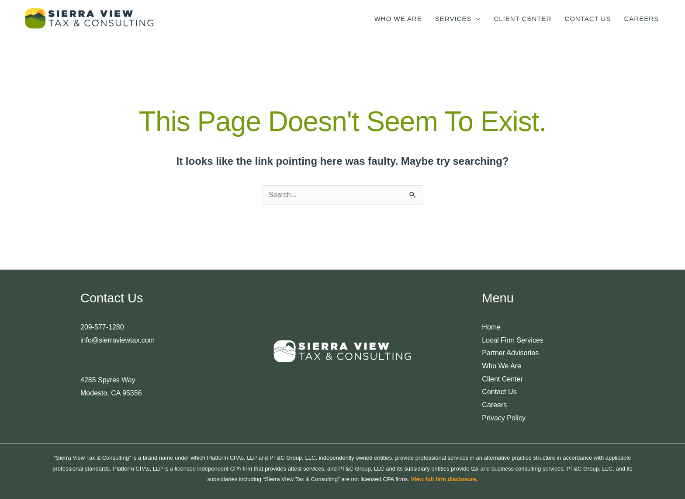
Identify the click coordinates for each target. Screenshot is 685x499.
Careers (494, 405)
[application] (476, 18)
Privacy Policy (504, 418)
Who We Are (501, 366)
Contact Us (499, 391)
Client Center (502, 379)
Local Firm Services (512, 340)
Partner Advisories (510, 353)
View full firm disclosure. (444, 479)
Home (491, 327)
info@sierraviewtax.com (117, 340)
